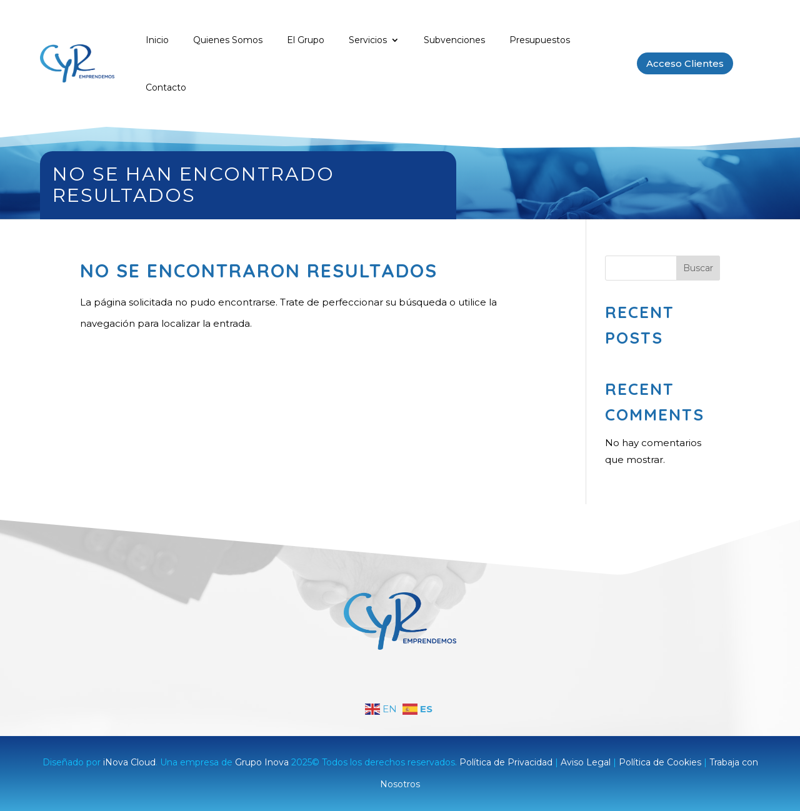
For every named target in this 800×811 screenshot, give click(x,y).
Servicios (368, 40)
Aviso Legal (586, 762)
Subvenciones (454, 40)
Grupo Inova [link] (263, 762)
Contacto (166, 87)
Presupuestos (539, 40)
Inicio (157, 40)
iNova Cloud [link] (129, 762)
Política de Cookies (660, 762)
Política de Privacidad (505, 762)
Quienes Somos (227, 40)
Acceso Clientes (685, 63)
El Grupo (305, 40)
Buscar (698, 268)
